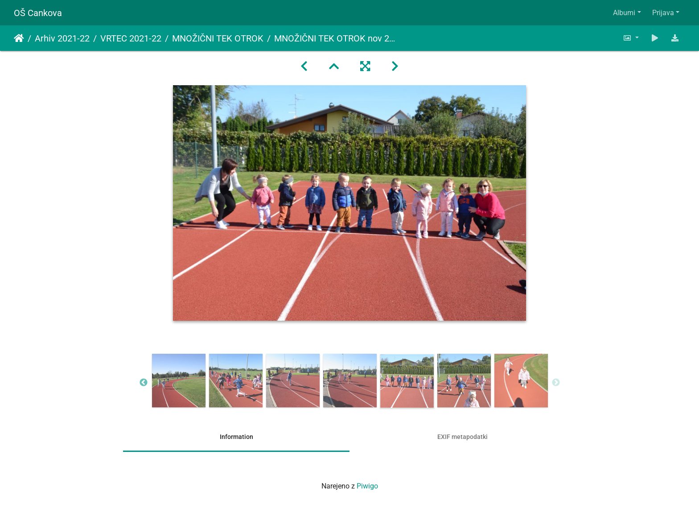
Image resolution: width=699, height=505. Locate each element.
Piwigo (367, 486)
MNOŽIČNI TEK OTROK (217, 38)
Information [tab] (236, 436)
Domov (19, 38)
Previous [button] (143, 382)
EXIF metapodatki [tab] (462, 436)
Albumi (624, 12)
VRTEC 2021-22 (130, 38)
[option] (178, 380)
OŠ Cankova (38, 13)
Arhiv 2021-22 (62, 38)
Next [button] (555, 382)
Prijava (663, 12)
